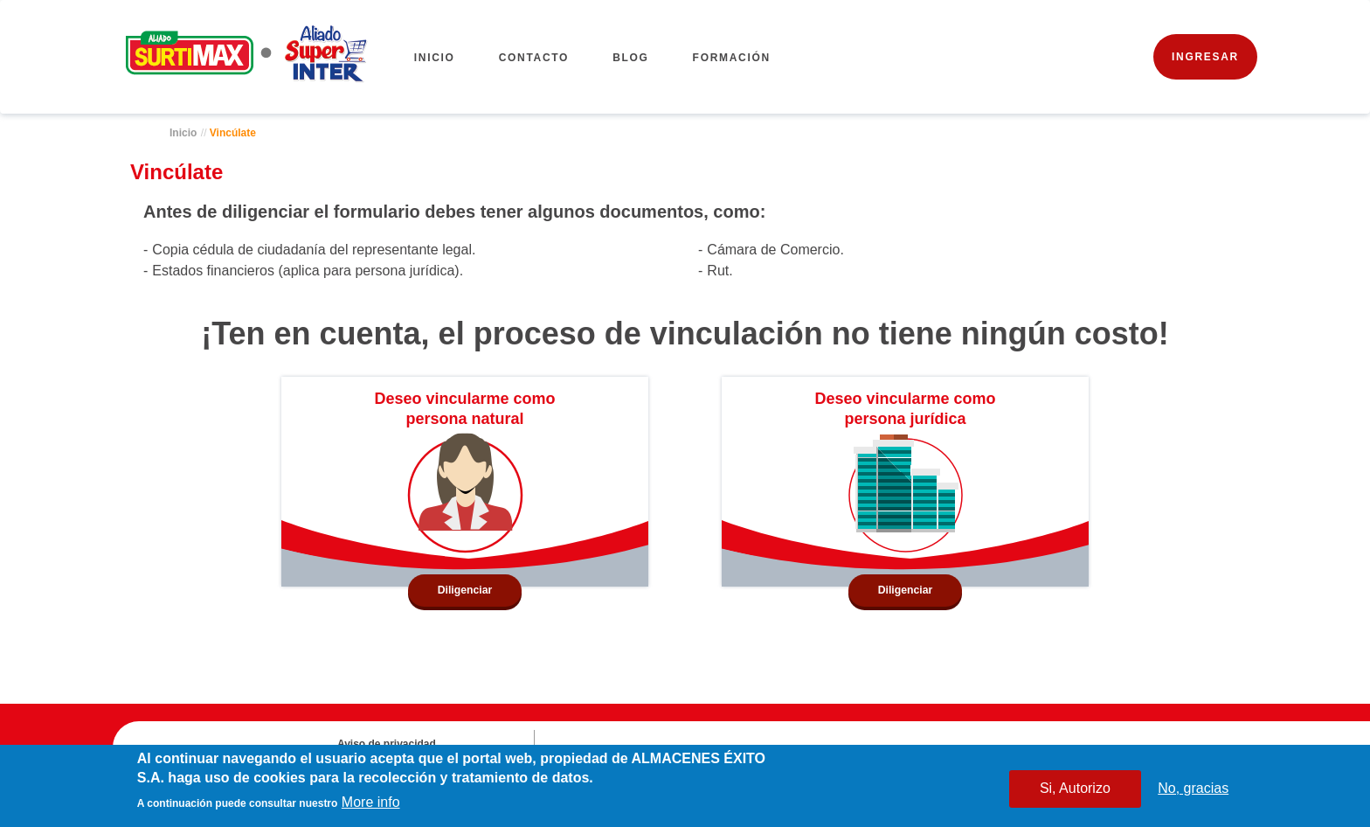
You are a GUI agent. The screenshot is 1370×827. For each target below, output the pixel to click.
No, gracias (1193, 789)
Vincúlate (233, 133)
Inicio (434, 58)
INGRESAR (1205, 57)
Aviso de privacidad (386, 744)
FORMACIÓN (732, 58)
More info (371, 803)
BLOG (630, 58)
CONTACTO (534, 58)
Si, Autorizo (1075, 789)
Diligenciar (465, 590)
